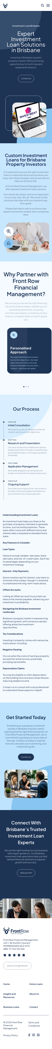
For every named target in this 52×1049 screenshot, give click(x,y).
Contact (33, 1007)
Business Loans (11, 1007)
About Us (34, 993)
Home (6, 984)
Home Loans (36, 984)
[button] (23, 386)
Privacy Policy (10, 1035)
